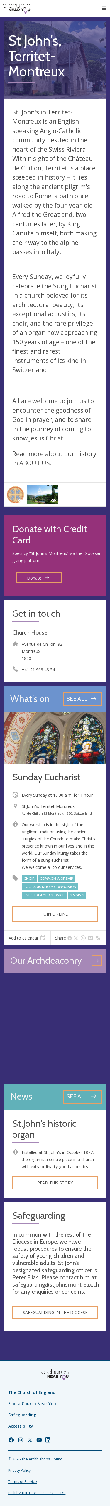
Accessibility (20, 1426)
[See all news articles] (82, 1097)
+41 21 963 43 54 (38, 669)
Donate (38, 578)
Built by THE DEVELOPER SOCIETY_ (36, 1492)
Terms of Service (22, 1481)
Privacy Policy (19, 1470)
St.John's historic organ (44, 1129)
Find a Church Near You (32, 1403)
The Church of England (31, 1392)
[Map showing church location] (55, 1028)
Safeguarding (22, 1415)
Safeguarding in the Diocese (55, 1312)
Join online (55, 914)
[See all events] (82, 699)
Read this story (55, 1183)
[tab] (27, 938)
